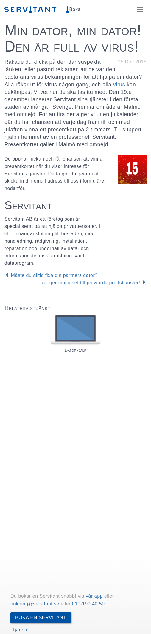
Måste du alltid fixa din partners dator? (51, 275)
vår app (94, 596)
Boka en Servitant (40, 617)
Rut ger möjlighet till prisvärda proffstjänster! (93, 282)
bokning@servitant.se (34, 603)
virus (119, 85)
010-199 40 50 (88, 603)
